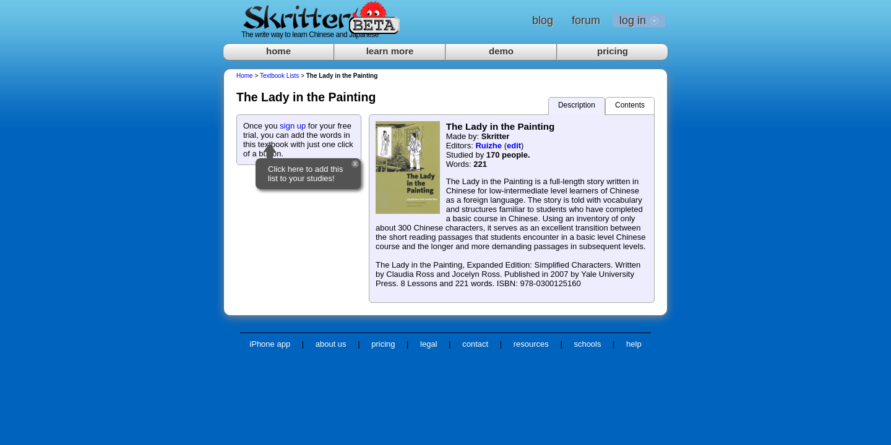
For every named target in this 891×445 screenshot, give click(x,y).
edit (514, 145)
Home (244, 75)
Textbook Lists (279, 75)
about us (331, 344)
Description (576, 105)
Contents (630, 105)
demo (501, 51)
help (634, 344)
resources (531, 344)
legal (428, 344)
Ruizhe (488, 145)
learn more (390, 51)
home (278, 51)
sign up (293, 125)
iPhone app (269, 344)
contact (475, 344)
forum (586, 20)
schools (587, 344)
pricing (612, 51)
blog (542, 20)
